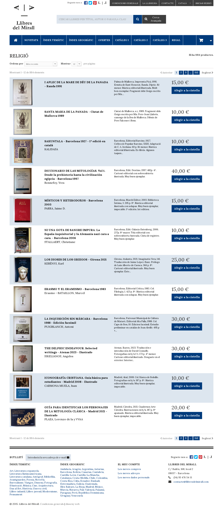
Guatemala (91, 483)
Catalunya (65, 477)
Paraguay (65, 492)
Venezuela (77, 495)
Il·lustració (16, 485)
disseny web (73, 504)
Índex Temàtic (53, 40)
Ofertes (104, 40)
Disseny (38, 482)
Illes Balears (67, 486)
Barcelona (66, 472)
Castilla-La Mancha (88, 475)
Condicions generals (52, 504)
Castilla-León (68, 475)
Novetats (31, 40)
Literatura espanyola (26, 470)
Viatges (29, 482)
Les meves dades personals (133, 477)
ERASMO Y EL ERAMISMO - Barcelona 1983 (76, 291)
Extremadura (67, 483)
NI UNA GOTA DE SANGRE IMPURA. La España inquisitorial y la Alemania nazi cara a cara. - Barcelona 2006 (76, 236)
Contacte (168, 3)
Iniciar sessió (203, 3)
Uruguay (65, 495)
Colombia (101, 477)
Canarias (86, 472)
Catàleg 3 (160, 40)
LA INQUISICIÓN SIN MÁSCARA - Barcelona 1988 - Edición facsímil (76, 323)
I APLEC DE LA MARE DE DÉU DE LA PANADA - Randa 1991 (76, 84)
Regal (176, 40)
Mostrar (66, 63)
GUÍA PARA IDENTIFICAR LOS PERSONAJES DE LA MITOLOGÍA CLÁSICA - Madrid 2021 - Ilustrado (76, 413)
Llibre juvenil (33, 491)
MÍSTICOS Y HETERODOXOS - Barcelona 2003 (76, 204)
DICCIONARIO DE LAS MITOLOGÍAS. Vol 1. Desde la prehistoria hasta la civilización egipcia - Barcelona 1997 (76, 177)
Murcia (64, 489)
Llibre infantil (17, 491)
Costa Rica (66, 480)
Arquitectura (45, 485)
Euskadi (95, 480)
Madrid (90, 486)
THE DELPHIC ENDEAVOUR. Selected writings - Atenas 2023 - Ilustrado (76, 352)
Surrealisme (17, 482)
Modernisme (50, 491)
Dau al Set (15, 488)
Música (27, 485)
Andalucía (65, 469)
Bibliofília (49, 476)
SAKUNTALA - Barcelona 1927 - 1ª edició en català (76, 145)
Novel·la (39, 479)
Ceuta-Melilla (80, 477)
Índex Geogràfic (81, 40)
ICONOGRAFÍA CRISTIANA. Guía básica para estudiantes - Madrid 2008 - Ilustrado (76, 382)
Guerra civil (40, 488)
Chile (92, 477)
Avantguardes (17, 479)
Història (27, 488)
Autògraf (38, 476)
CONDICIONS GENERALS (125, 3)
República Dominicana (91, 492)
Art (11, 470)
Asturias (99, 469)
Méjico (99, 486)
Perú (74, 492)
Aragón (76, 469)
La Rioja (80, 486)
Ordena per (16, 63)
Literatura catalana (21, 476)
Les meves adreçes (129, 473)
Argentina (87, 469)
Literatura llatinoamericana (25, 473)
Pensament (16, 494)
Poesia (30, 479)
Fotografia (50, 482)
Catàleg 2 (141, 40)
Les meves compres (129, 469)
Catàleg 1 (122, 40)
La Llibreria (150, 3)
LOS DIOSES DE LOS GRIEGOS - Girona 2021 (76, 262)
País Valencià (87, 489)
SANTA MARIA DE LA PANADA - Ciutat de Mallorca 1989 (73, 113)
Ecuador (85, 480)
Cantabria (98, 472)
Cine (34, 485)
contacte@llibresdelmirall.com (191, 481)
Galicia (80, 483)
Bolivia (76, 472)
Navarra (74, 489)
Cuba (76, 480)
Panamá (99, 489)
